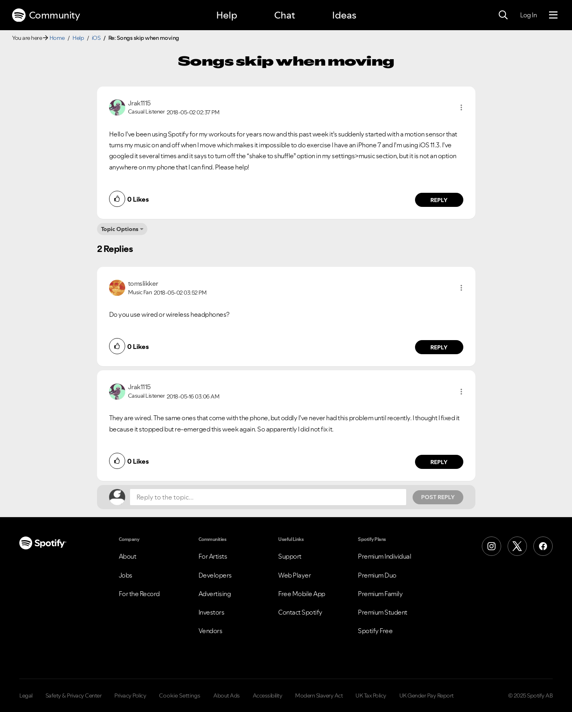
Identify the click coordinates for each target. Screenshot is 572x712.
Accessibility (268, 695)
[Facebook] (543, 546)
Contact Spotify (300, 612)
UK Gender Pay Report (426, 695)
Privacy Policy (130, 695)
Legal (26, 695)
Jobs (125, 575)
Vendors (210, 630)
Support (289, 556)
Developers (215, 575)
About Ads (226, 695)
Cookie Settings (179, 695)
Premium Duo (377, 575)
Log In (528, 14)
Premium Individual (384, 556)
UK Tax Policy (370, 695)
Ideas (344, 15)
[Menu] (553, 15)
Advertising (214, 593)
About (127, 556)
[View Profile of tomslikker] (143, 283)
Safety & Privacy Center (73, 695)
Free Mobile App (301, 593)
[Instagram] (491, 546)
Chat (284, 15)
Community (46, 15)
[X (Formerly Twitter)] (517, 546)
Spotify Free (375, 630)
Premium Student (382, 612)
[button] (461, 107)
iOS (96, 38)
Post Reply (438, 497)
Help (226, 15)
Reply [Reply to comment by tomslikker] (439, 347)
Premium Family (380, 593)
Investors (211, 612)
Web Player (294, 575)
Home (57, 38)
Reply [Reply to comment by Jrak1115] (439, 200)
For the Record (139, 593)
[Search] (503, 15)
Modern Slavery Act (319, 695)
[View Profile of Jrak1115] (139, 103)
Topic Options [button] (119, 229)
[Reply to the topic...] (268, 497)
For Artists (212, 556)
